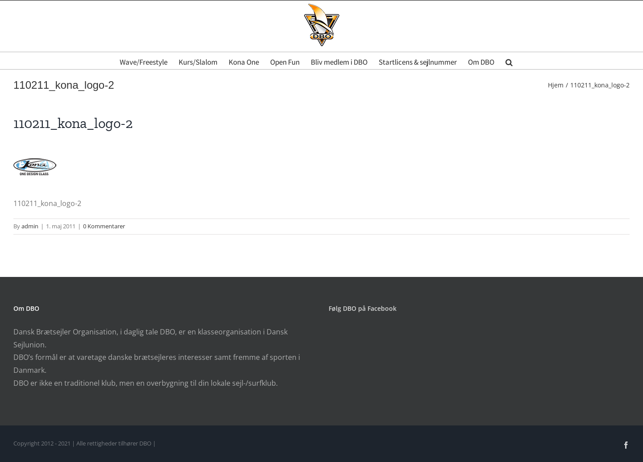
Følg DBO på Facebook (363, 308)
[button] (509, 60)
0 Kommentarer (104, 226)
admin (29, 226)
